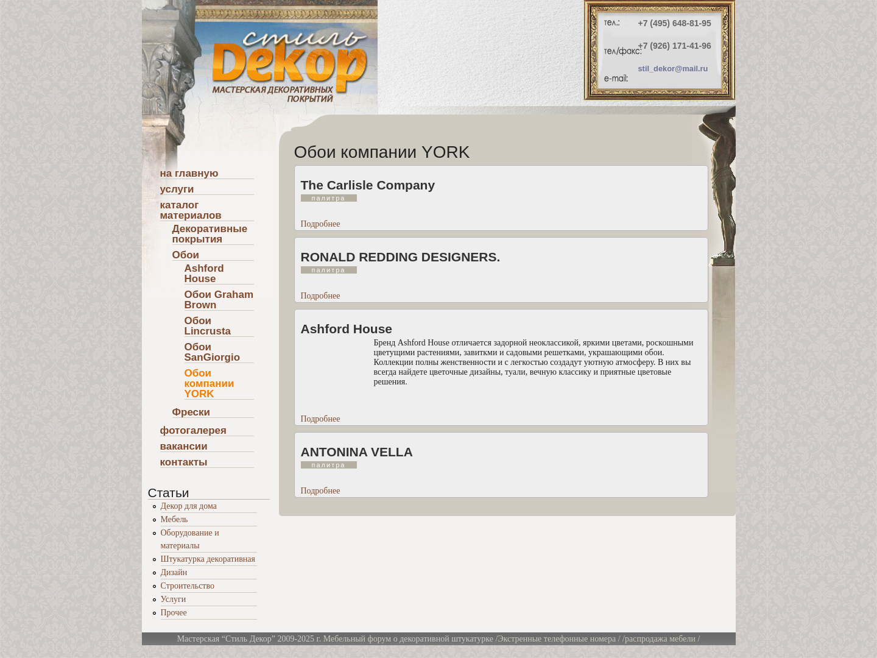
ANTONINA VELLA (357, 452)
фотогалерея (193, 430)
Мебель (174, 519)
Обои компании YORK (209, 384)
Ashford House (347, 329)
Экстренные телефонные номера (557, 638)
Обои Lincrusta (208, 326)
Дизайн (174, 572)
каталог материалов (191, 210)
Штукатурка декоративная (208, 559)
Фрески (191, 412)
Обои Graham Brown (219, 300)
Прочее (174, 612)
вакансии (184, 446)
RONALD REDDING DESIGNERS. (401, 257)
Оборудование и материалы (190, 539)
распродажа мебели (660, 638)
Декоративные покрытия (210, 234)
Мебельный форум (357, 638)
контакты (184, 462)
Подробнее (320, 223)
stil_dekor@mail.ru (673, 68)
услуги (177, 189)
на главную (189, 173)
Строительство (187, 585)
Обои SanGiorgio (213, 352)
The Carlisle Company (368, 185)
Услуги (173, 599)
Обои (186, 255)
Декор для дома (189, 506)
